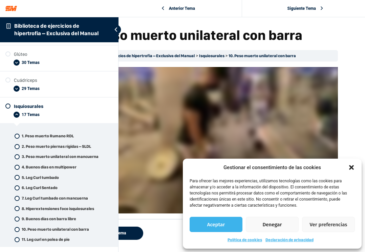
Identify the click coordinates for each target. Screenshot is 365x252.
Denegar (272, 225)
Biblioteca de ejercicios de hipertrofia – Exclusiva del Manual (207, 72)
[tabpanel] (242, 137)
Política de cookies (245, 239)
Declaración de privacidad (289, 239)
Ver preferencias (328, 225)
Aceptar (216, 225)
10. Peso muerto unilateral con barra (330, 72)
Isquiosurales (280, 72)
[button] (351, 167)
